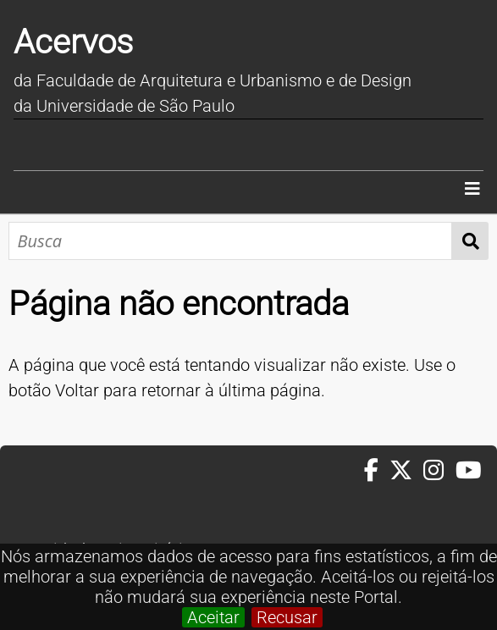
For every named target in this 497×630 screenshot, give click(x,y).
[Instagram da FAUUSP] (439, 470)
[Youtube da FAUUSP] (470, 470)
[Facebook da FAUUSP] (376, 470)
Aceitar (213, 617)
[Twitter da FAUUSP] (406, 470)
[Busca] (230, 241)
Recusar (287, 617)
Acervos (73, 42)
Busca (470, 241)
